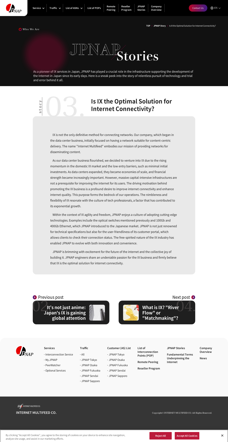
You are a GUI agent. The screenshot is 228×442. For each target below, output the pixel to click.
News (203, 358)
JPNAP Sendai (89, 375)
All (82, 354)
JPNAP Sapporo (90, 381)
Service (37, 8)
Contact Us (198, 7)
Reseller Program (126, 8)
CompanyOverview (206, 350)
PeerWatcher (52, 365)
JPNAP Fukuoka (90, 370)
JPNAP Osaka (89, 365)
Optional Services (55, 370)
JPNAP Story (160, 25)
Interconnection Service (59, 354)
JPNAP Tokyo (89, 359)
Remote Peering (111, 8)
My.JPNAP (51, 359)
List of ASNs (72, 8)
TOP (148, 25)
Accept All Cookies (187, 437)
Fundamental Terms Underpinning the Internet (180, 358)
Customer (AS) (119, 348)
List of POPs (94, 8)
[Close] (222, 437)
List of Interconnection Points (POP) (148, 351)
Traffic (53, 8)
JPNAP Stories (141, 8)
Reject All (160, 437)
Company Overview (156, 8)
